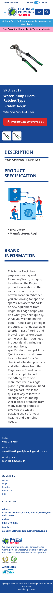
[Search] (47, 12)
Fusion (32, 589)
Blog (4, 493)
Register (6, 487)
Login (4, 483)
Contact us (7, 490)
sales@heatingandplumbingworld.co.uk (24, 451)
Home (5, 480)
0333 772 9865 (11, 2)
